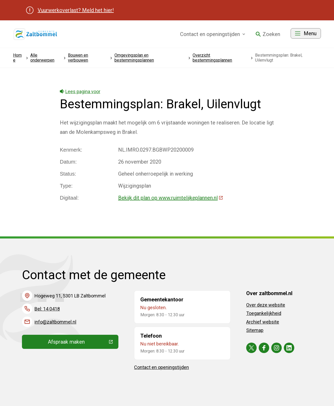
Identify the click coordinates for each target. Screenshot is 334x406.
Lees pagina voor (80, 91)
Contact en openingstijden (161, 367)
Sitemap (254, 330)
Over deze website (265, 305)
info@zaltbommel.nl (55, 322)
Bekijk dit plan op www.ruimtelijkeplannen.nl (170, 198)
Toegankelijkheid (263, 313)
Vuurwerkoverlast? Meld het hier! (76, 10)
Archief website (262, 322)
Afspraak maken (83, 343)
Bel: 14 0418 (47, 309)
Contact (212, 34)
